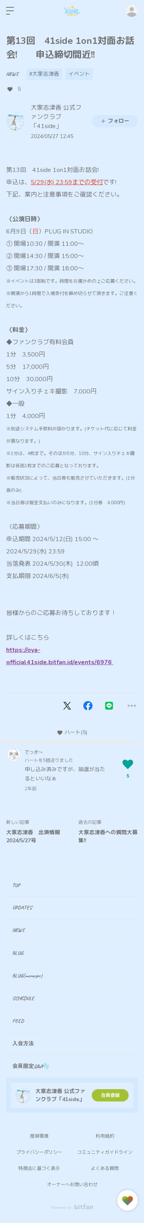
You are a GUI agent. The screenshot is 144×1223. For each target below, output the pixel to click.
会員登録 (110, 1095)
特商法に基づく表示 (39, 1168)
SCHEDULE (23, 998)
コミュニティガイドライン (104, 1152)
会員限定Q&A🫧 (30, 1066)
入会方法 (23, 1043)
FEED (18, 1021)
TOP (16, 885)
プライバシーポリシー (39, 1152)
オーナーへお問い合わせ (72, 1184)
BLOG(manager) (27, 975)
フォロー (114, 121)
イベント (79, 74)
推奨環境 (39, 1136)
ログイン (132, 11)
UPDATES (22, 907)
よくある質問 (105, 1168)
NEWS (12, 74)
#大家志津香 (44, 74)
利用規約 (105, 1136)
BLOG (17, 953)
